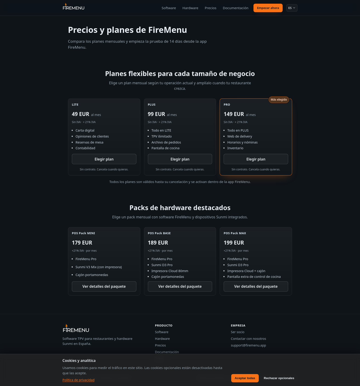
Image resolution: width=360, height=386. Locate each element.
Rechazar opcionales (279, 378)
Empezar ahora (268, 8)
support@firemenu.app (248, 345)
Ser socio (238, 332)
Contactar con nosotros (248, 338)
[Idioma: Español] (292, 7)
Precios (211, 8)
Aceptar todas (245, 378)
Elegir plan (104, 159)
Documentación (236, 8)
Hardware (190, 8)
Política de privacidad (78, 380)
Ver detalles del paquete (104, 286)
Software (169, 8)
